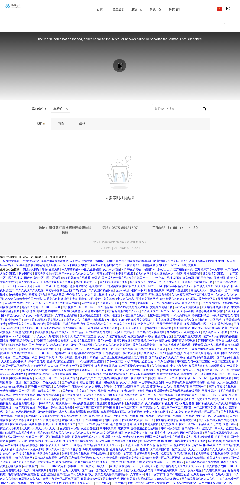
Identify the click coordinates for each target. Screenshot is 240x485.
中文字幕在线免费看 (65, 315)
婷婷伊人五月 (147, 324)
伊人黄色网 (103, 441)
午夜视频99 (119, 483)
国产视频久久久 (39, 344)
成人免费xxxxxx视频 (215, 332)
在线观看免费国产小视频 (20, 432)
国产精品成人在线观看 (151, 332)
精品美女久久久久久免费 (190, 441)
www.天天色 (25, 286)
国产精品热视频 (184, 453)
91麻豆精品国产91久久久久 (92, 462)
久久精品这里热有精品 (215, 307)
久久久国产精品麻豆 (101, 290)
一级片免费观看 (162, 453)
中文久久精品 (126, 298)
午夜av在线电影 (97, 390)
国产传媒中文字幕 (73, 390)
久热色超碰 (88, 303)
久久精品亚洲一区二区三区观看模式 (205, 416)
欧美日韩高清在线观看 (76, 277)
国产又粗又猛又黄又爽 (139, 470)
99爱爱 (63, 457)
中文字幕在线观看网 (152, 382)
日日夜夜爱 (103, 483)
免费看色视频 (156, 290)
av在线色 (173, 432)
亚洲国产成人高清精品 (198, 353)
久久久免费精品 (210, 303)
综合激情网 (87, 382)
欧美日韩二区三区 (85, 336)
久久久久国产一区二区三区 (159, 311)
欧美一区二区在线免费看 (118, 349)
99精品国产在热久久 (135, 315)
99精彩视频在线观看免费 (152, 390)
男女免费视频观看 (38, 374)
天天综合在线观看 (48, 453)
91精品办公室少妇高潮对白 (156, 441)
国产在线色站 (70, 382)
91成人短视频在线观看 (91, 361)
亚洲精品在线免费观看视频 (52, 340)
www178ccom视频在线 (14, 386)
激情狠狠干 (86, 298)
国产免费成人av (148, 353)
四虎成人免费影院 (194, 457)
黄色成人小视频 (10, 428)
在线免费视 (42, 332)
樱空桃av (43, 407)
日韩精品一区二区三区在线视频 (81, 349)
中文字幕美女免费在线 (139, 361)
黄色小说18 (225, 324)
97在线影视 (214, 441)
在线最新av (63, 403)
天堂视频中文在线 (148, 303)
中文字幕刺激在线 (24, 407)
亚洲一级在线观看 (107, 382)
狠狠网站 (192, 298)
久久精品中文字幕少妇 (139, 432)
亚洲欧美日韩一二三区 (49, 378)
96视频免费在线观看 (96, 449)
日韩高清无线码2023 (85, 436)
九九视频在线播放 (106, 365)
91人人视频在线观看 (122, 294)
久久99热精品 (111, 269)
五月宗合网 (181, 386)
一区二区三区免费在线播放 (211, 407)
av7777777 (99, 457)
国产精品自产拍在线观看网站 (75, 474)
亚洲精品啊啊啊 (159, 315)
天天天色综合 (51, 399)
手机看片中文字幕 (124, 332)
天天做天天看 (131, 445)
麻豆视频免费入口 (30, 478)
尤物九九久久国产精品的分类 (175, 269)
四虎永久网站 (31, 269)
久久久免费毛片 (178, 349)
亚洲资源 (220, 277)
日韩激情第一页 (91, 478)
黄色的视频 (36, 441)
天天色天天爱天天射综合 (110, 474)
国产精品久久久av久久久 (211, 403)
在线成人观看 (224, 474)
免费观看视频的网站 (113, 411)
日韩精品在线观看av (62, 370)
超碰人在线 (14, 466)
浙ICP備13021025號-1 (127, 248)
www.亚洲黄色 (53, 483)
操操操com (22, 449)
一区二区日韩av (174, 462)
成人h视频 (177, 411)
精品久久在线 (191, 370)
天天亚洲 (10, 286)
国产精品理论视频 (79, 457)
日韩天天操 (42, 273)
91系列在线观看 (165, 361)
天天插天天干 (172, 282)
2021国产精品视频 (228, 445)
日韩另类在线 (113, 286)
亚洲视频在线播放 (24, 403)
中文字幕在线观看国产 (125, 386)
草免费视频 (54, 324)
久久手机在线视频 (96, 294)
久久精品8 (7, 449)
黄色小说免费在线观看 (210, 311)
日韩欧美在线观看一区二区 (137, 420)
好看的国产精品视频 (159, 328)
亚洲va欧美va (99, 453)
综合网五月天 (37, 361)
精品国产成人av (60, 332)
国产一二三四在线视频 (87, 374)
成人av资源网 (53, 441)
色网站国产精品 (26, 411)
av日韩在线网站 (132, 269)
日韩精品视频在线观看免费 (153, 294)
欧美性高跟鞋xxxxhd (29, 399)
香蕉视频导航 (37, 294)
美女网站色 (140, 357)
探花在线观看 (226, 390)
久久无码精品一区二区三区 (202, 411)
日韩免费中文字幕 (121, 453)
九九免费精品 (182, 328)
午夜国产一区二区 (37, 436)
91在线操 (111, 319)
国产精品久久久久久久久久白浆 (70, 432)
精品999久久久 (59, 344)
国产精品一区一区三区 (193, 378)
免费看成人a (174, 332)
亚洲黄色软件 (142, 453)
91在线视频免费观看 (202, 349)
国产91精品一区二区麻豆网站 (81, 328)
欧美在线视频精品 (24, 395)
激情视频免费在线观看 (145, 428)
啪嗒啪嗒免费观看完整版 (23, 474)
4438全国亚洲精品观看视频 (22, 445)
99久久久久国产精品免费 (122, 395)
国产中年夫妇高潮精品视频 (220, 336)
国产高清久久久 (150, 407)
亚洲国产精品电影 (75, 290)
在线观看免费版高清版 (111, 403)
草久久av (96, 432)
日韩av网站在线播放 (110, 399)
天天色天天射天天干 (132, 328)
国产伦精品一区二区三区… (79, 307)
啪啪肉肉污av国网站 (209, 319)
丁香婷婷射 (59, 353)
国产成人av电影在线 (114, 277)
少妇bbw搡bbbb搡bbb (167, 478)
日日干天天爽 (108, 428)
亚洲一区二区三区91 (29, 382)
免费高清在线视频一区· (211, 399)
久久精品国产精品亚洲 (159, 403)
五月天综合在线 (62, 374)
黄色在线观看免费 (144, 344)
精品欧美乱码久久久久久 (157, 386)
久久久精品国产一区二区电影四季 (193, 294)
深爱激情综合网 (187, 483)
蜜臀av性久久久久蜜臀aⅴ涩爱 (91, 386)
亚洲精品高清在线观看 (201, 357)
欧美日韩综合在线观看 (76, 453)
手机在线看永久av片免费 (166, 273)
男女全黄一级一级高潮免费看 (199, 374)
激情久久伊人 (199, 290)
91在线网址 (147, 416)
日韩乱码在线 (122, 340)
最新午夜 (161, 432)
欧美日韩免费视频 (35, 470)
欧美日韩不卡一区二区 (163, 378)
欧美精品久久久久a (172, 298)
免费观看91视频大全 (42, 424)
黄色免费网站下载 (161, 307)
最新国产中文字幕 (16, 424)
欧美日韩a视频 (125, 273)
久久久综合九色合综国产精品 (61, 303)
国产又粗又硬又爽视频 (188, 336)
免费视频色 (48, 474)
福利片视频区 (112, 315)
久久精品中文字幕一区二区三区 (31, 353)
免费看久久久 (72, 319)
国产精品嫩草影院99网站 (136, 478)
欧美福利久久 (85, 370)
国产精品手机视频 (228, 357)
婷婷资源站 (96, 286)
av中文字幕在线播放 (156, 411)
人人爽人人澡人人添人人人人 (39, 428)
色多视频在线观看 (220, 378)
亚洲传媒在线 (151, 370)
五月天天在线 (71, 470)
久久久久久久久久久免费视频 (112, 344)
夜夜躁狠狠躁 (64, 462)
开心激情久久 (75, 294)
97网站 (96, 277)
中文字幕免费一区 (228, 478)
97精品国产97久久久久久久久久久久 (73, 273)
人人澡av (10, 303)
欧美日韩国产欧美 (43, 357)
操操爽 (72, 466)
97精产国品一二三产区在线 (79, 399)
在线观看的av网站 (202, 474)
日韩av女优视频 (170, 428)
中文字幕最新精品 (21, 378)
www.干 (200, 466)
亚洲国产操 (26, 273)
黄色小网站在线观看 (35, 370)
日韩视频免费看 (60, 436)
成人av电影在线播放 (143, 374)
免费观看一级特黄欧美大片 (123, 457)
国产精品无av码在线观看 (185, 390)
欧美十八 (67, 336)
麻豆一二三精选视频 (17, 357)
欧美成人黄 (214, 457)
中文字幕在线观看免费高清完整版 (174, 319)
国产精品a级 (106, 307)
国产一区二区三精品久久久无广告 (40, 390)
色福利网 (80, 357)
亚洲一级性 (35, 483)
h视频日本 (149, 269)
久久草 (138, 424)
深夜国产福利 (206, 340)
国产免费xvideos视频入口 (197, 428)
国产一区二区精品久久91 (93, 424)
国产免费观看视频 (48, 395)
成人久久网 (143, 273)
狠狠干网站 (39, 365)
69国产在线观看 (120, 466)
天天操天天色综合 (94, 395)
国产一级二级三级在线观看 (157, 395)
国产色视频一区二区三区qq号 (42, 277)
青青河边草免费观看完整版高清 (40, 349)
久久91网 (188, 277)
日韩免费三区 (13, 319)
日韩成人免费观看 (46, 457)
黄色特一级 (105, 340)
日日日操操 (222, 436)
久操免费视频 (89, 428)
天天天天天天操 (198, 449)
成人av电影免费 (185, 403)
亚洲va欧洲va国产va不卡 (131, 290)
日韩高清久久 (46, 403)
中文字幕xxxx (135, 474)
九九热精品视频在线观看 (114, 378)
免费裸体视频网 (114, 432)
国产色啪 (43, 432)
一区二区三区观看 (223, 361)
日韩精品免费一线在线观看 (120, 353)
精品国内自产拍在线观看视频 (207, 365)
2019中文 (119, 370)
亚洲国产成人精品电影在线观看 (164, 436)
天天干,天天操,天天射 (145, 466)
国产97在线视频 (72, 395)
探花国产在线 (16, 436)
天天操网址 (209, 390)
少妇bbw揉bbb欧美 (204, 445)
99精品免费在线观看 (150, 462)
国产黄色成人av (29, 282)
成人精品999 (134, 370)
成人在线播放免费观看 (199, 436)
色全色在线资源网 (121, 424)
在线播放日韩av (158, 399)
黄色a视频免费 (51, 269)
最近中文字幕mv (105, 298)
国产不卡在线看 (72, 449)
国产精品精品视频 (171, 353)
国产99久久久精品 (24, 462)
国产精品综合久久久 (100, 324)
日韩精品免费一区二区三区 (193, 361)
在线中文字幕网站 (21, 420)
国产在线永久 (138, 282)
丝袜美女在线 (188, 420)
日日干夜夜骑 (204, 277)
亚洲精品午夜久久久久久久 (57, 282)
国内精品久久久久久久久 (16, 315)
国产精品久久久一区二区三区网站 (61, 445)
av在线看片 (30, 466)
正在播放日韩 (104, 370)
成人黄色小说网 (216, 466)
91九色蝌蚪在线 (49, 311)
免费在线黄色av (133, 436)
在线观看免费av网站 (140, 336)
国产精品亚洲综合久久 (114, 282)
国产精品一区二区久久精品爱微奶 (103, 470)
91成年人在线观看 (177, 290)
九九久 (83, 416)
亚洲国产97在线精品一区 (197, 282)
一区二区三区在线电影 (53, 466)
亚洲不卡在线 (136, 483)
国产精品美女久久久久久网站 (167, 357)
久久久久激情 (129, 382)
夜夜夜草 (123, 428)
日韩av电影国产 (47, 411)
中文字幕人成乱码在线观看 (174, 344)
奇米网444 (55, 470)
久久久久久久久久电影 (30, 290)
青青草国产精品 (32, 298)
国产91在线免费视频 (47, 420)
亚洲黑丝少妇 (135, 403)
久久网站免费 (69, 416)
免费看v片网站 (171, 303)
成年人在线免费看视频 (73, 411)
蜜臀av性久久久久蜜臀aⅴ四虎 (26, 324)
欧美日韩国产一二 (140, 277)
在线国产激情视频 (93, 319)
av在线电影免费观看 (187, 307)
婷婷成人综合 (190, 303)
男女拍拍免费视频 (168, 374)
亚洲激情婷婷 (192, 273)
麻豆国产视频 (109, 328)
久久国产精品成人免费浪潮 (202, 462)
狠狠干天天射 (19, 441)
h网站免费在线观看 (83, 403)
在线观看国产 (139, 378)
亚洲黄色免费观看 (91, 315)
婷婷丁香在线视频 (34, 319)
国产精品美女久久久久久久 (199, 478)
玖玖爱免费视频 (141, 319)
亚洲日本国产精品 (40, 386)
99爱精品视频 (42, 315)
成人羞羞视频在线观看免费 (212, 453)
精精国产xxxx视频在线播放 (174, 445)
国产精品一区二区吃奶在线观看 (41, 328)
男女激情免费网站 (213, 273)
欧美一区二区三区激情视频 (52, 286)
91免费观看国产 (66, 424)
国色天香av (230, 424)
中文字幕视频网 (23, 457)
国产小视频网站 (230, 411)
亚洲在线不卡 (105, 273)
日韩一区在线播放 (81, 344)
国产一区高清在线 (191, 432)
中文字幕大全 (179, 365)
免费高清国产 (8, 390)
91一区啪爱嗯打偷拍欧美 (134, 365)
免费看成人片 (46, 462)
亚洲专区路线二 (95, 311)
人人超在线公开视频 (14, 361)
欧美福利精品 (201, 315)
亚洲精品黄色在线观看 (61, 361)
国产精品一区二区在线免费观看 (91, 332)
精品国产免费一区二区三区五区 (41, 307)
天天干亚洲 (87, 365)
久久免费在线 (160, 365)
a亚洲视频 (13, 328)
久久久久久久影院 (125, 324)
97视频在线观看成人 (116, 374)
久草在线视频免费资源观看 (132, 307)
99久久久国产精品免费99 (79, 441)
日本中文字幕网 (155, 474)
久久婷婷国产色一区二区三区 (168, 449)
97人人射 (53, 365)
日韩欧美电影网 (93, 420)
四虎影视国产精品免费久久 (17, 340)
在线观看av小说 (70, 428)
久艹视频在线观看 (24, 453)
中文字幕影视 (54, 290)
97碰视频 (94, 411)
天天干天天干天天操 (170, 324)
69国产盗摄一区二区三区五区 (61, 478)
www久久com (13, 298)
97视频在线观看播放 (182, 399)
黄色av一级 (155, 282)
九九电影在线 (169, 424)
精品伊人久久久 (204, 286)
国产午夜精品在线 (178, 474)
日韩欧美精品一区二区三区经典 (161, 457)
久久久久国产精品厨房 (112, 336)
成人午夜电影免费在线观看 (122, 416)
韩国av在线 (111, 420)
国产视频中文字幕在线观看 (42, 416)
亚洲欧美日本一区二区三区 (121, 407)
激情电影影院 (79, 286)
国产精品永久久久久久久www (102, 445)
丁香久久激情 (51, 382)
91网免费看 (152, 424)
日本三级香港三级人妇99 (93, 466)
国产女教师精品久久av (178, 286)
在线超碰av (216, 290)
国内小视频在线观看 (14, 483)
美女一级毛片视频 (190, 470)
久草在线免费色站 (72, 311)
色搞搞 (211, 382)
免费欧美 (114, 390)
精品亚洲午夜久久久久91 (78, 483)
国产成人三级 (56, 294)
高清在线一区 (12, 370)
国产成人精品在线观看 (206, 328)
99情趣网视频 (21, 336)
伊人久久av (53, 449)
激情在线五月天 (72, 420)
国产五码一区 (198, 386)
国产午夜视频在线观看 (222, 386)
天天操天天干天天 (135, 399)
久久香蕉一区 (62, 386)
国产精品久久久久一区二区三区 (143, 286)
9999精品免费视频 (166, 470)
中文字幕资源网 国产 (125, 441)
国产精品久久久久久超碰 (150, 349)
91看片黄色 (148, 445)
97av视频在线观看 (12, 416)
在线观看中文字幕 (110, 436)
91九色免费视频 (23, 332)
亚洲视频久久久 (120, 449)
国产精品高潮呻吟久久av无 (123, 311)
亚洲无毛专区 (163, 336)
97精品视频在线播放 (123, 462)
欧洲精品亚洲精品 (167, 420)
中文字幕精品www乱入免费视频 (82, 269)
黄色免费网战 (207, 298)
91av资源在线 (29, 311)
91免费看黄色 (19, 294)
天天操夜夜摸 (186, 311)
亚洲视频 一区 (69, 365)
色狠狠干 (124, 319)
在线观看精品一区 (195, 324)
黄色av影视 (37, 449)
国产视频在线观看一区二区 (216, 483)
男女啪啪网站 (111, 478)
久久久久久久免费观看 (46, 336)
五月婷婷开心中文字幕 (209, 269)
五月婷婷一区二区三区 (215, 370)
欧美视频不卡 (192, 332)
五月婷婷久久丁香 (108, 303)
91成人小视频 (64, 357)
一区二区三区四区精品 (89, 407)
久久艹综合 (71, 378)
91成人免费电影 (181, 315)
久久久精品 (232, 311)
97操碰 (212, 324)
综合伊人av (12, 349)
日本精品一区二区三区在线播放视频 (109, 357)
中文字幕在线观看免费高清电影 (186, 382)
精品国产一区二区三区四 (176, 407)
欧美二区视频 (225, 349)
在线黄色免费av (17, 344)
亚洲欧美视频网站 (147, 298)
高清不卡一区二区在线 (213, 395)
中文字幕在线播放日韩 (167, 277)
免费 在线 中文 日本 (29, 303)
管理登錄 (105, 248)
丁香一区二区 (115, 361)
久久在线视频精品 (215, 470)
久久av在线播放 (227, 382)
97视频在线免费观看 (84, 340)
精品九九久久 (88, 378)
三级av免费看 (140, 449)
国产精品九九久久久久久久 (177, 466)
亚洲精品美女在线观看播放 (85, 353)
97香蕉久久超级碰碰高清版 (61, 298)
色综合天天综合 (171, 370)
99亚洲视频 (135, 411)
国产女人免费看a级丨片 (161, 483)
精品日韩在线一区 (86, 282)
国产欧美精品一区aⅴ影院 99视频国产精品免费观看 (164, 340)
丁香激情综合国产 (186, 395)
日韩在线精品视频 (74, 324)
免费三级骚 (129, 303)
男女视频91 (55, 319)
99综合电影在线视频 (169, 416)
